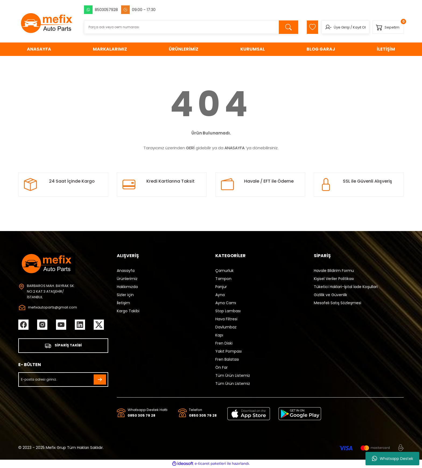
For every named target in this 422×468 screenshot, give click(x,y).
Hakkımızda (127, 286)
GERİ (190, 148)
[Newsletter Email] (63, 380)
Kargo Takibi (128, 311)
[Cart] (387, 27)
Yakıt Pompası (228, 351)
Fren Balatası (227, 359)
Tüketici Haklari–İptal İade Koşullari (346, 286)
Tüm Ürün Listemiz (232, 375)
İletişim (123, 303)
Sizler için (125, 294)
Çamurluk (224, 270)
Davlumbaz (226, 327)
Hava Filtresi (226, 319)
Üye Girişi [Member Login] (338, 27)
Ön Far (221, 367)
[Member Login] (325, 27)
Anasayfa (126, 270)
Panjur (221, 286)
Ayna (220, 294)
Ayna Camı (225, 303)
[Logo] (46, 23)
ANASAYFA (234, 148)
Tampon (223, 278)
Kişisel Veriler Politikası (334, 278)
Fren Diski (224, 343)
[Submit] (100, 380)
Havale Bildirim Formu (334, 270)
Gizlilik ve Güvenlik (330, 294)
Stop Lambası (228, 311)
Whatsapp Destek (392, 459)
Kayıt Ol (356, 27)
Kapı (219, 335)
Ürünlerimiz (127, 278)
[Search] (188, 27)
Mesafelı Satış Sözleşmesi (337, 303)
